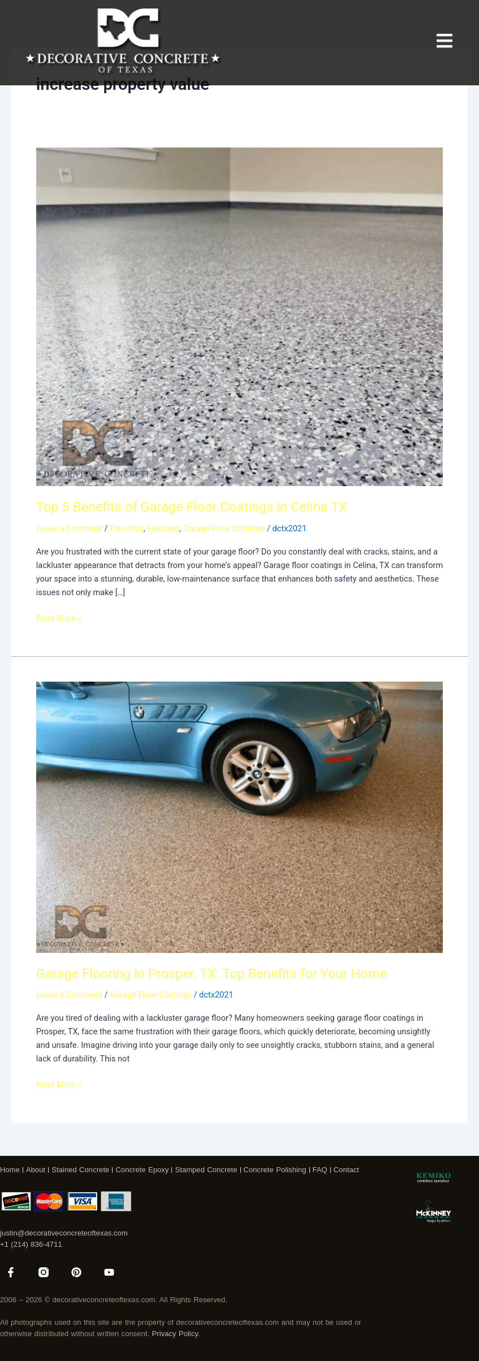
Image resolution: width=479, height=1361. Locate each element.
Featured (163, 528)
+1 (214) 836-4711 (31, 1244)
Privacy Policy (175, 1333)
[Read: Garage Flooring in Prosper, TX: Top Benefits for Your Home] (239, 817)
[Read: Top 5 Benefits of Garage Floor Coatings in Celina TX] (239, 316)
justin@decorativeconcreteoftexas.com (64, 1233)
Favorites (126, 528)
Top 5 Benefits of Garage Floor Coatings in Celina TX (191, 507)
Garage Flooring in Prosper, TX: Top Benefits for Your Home (211, 974)
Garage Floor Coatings (224, 528)
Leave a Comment (69, 528)
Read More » (59, 617)
